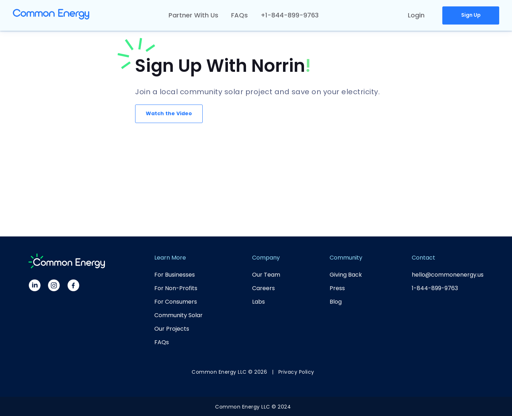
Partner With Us (193, 15)
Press (337, 288)
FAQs (239, 15)
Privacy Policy (296, 371)
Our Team (266, 275)
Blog (336, 302)
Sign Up (471, 14)
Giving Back (346, 275)
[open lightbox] (171, 114)
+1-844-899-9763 (290, 15)
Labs (258, 302)
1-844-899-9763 (435, 288)
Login (416, 15)
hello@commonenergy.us (448, 275)
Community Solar (178, 315)
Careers (263, 288)
